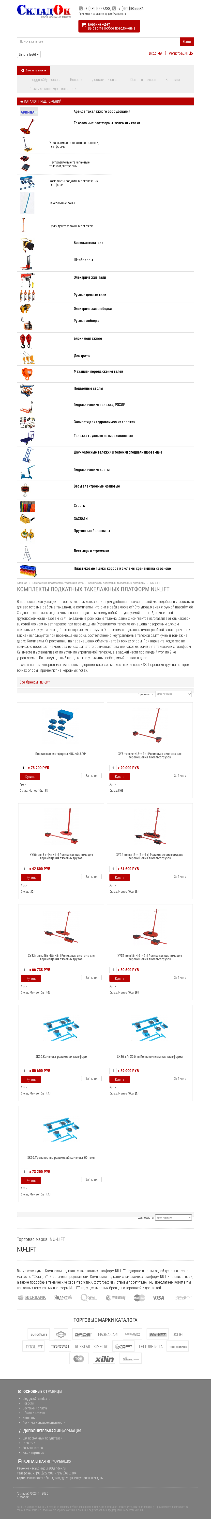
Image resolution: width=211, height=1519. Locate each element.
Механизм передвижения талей (98, 371)
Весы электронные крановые (97, 486)
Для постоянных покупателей (39, 1438)
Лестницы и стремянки (91, 550)
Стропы (80, 505)
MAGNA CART (108, 1334)
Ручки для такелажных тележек (71, 226)
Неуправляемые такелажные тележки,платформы (69, 164)
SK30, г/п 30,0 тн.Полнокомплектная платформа (150, 1056)
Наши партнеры (31, 1452)
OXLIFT (178, 1334)
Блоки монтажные (88, 338)
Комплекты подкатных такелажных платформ (73, 183)
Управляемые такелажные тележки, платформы (74, 144)
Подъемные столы (88, 388)
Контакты (173, 79)
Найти (187, 41)
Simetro (100, 1346)
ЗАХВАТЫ (81, 518)
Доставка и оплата (106, 79)
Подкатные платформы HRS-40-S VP (60, 753)
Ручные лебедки (86, 320)
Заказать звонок (33, 70)
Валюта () (29, 54)
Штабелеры (83, 259)
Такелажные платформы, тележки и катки (107, 122)
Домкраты (82, 355)
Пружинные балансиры (92, 530)
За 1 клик (91, 775)
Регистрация (181, 53)
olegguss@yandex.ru (45, 79)
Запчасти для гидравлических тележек (105, 421)
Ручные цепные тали (90, 294)
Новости (76, 79)
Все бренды (28, 682)
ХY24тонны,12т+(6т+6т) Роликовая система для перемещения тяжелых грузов (149, 856)
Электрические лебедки (93, 308)
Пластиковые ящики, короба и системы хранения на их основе (122, 568)
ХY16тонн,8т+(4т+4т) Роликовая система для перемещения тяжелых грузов (61, 856)
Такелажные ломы (62, 203)
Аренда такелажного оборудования (102, 111)
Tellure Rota (150, 1346)
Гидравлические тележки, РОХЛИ (99, 404)
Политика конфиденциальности (53, 88)
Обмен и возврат (143, 79)
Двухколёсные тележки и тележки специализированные (118, 452)
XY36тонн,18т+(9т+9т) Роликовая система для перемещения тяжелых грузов (150, 957)
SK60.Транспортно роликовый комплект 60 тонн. (61, 1157)
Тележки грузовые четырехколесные (103, 435)
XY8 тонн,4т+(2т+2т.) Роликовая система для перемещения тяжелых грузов (149, 755)
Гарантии (26, 1443)
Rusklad (82, 1346)
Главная (22, 582)
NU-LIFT (45, 682)
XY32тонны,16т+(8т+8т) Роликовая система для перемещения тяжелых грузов (61, 957)
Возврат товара (30, 1448)
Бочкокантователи (88, 242)
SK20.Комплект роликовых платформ (61, 1056)
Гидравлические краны (92, 469)
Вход (156, 53)
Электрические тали (90, 277)
